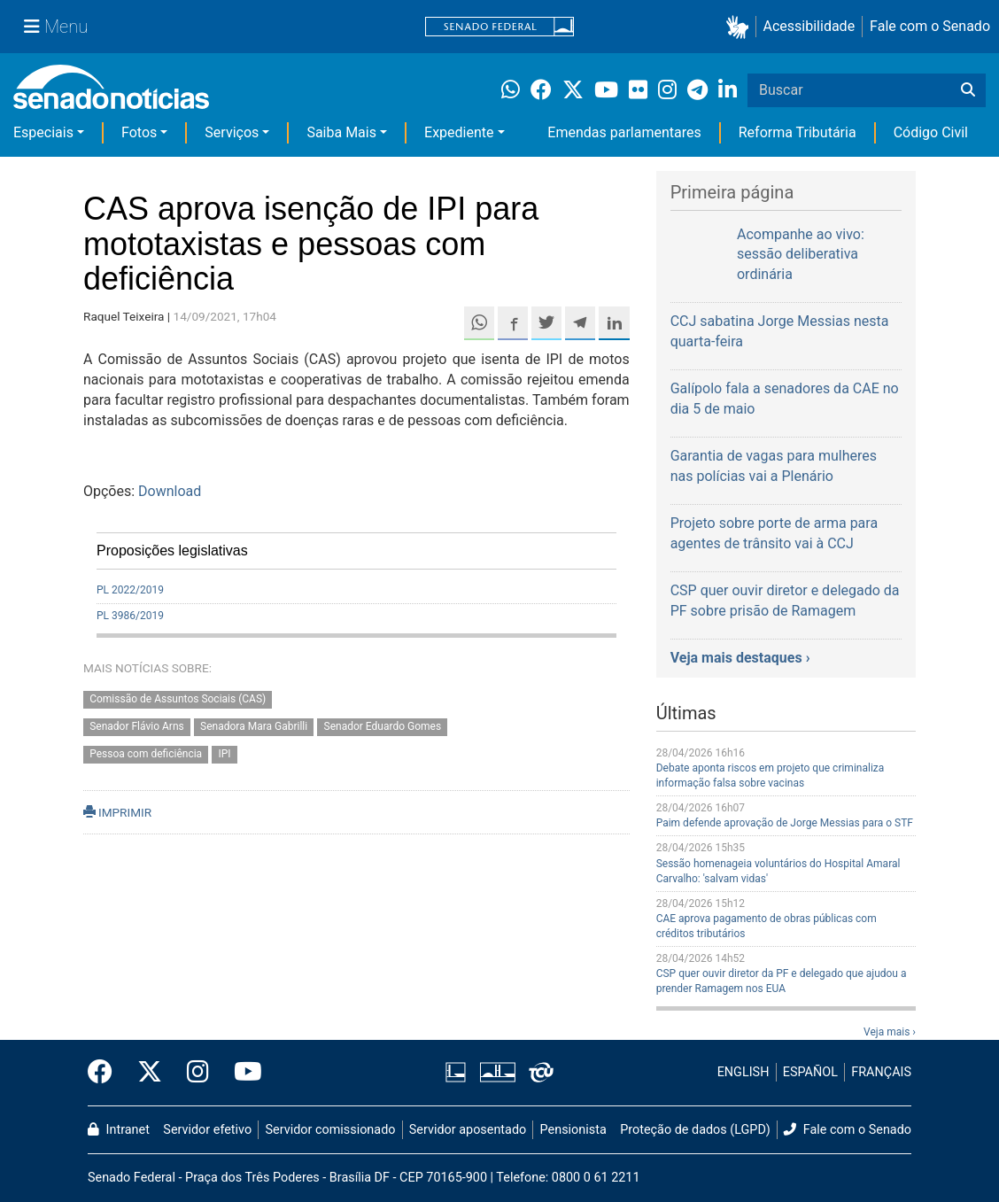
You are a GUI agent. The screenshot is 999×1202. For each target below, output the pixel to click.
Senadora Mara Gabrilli (253, 726)
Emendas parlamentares (624, 132)
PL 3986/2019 (130, 615)
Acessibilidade (809, 26)
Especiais (43, 132)
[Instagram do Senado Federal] (197, 1072)
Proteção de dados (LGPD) (695, 1129)
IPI (224, 754)
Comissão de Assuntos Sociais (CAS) (177, 700)
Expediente (458, 132)
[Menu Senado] (56, 26)
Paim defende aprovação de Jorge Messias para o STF (784, 823)
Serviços (232, 132)
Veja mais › (889, 1032)
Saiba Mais (341, 132)
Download (169, 491)
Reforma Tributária (797, 132)
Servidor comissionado (331, 1129)
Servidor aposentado (467, 1129)
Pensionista (573, 1129)
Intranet (119, 1129)
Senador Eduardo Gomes (383, 726)
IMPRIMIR (117, 812)
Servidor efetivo (207, 1129)
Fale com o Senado (930, 26)
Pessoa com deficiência (145, 754)
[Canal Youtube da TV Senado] (241, 1072)
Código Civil (931, 132)
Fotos (139, 132)
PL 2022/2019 (130, 590)
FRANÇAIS (881, 1072)
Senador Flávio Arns (136, 726)
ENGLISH (743, 1072)
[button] (740, 27)
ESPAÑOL (810, 1072)
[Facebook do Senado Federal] (106, 1072)
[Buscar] (968, 90)
